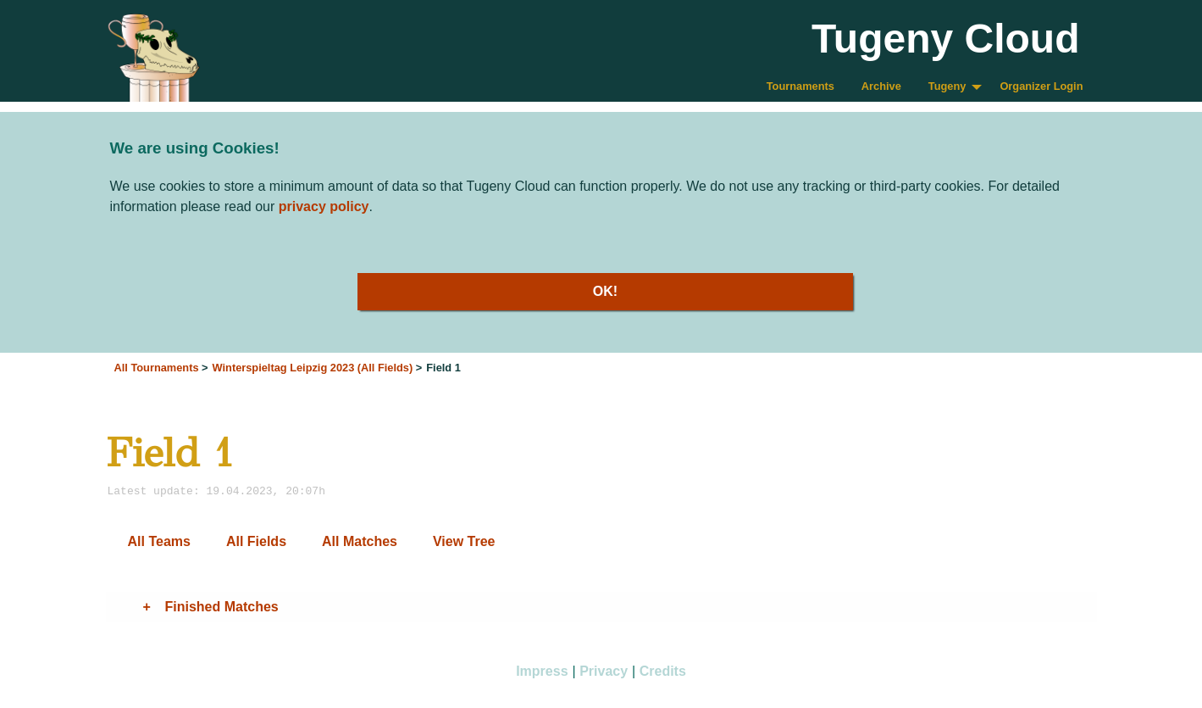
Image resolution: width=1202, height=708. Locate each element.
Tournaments (800, 86)
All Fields (256, 541)
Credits (663, 671)
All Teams (159, 541)
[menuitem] (800, 87)
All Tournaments (156, 367)
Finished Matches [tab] (222, 606)
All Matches (359, 541)
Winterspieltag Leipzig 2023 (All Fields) (313, 367)
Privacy (603, 671)
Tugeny (947, 86)
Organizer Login (1041, 86)
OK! (605, 291)
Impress (542, 671)
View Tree (464, 541)
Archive (881, 86)
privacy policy (324, 206)
